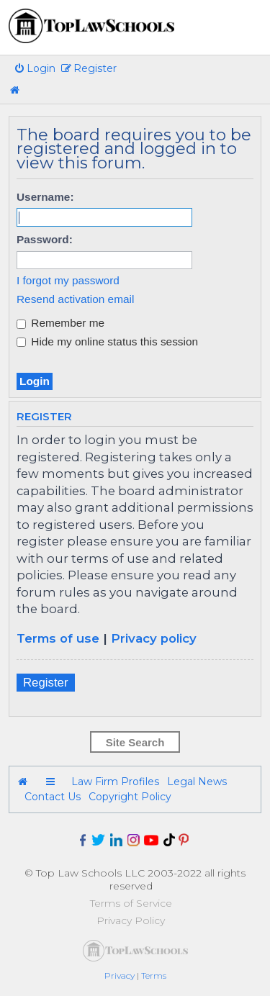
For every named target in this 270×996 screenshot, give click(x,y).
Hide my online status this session (107, 341)
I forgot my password (68, 280)
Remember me (60, 323)
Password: (45, 239)
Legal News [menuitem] (197, 781)
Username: (45, 197)
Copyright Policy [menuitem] (130, 796)
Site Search (135, 742)
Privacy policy (154, 638)
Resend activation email (75, 299)
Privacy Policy (130, 920)
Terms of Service (131, 903)
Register (45, 682)
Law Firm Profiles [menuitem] (115, 781)
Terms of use (58, 638)
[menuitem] (34, 68)
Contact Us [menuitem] (52, 796)
